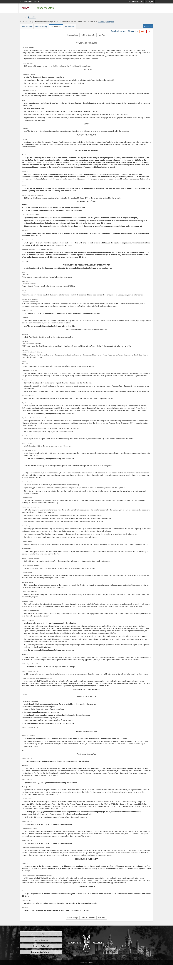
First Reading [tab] (27, 27)
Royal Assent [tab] (69, 27)
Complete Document (118, 31)
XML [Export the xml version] (142, 31)
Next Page (102, 35)
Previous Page (72, 35)
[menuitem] (136, 1)
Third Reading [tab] (56, 26)
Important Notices (86, 963)
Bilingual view (133, 31)
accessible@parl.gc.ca (106, 22)
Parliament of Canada (30, 2)
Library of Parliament (41, 946)
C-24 (32, 17)
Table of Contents (88, 35)
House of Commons (45, 8)
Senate (25, 8)
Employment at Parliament (41, 952)
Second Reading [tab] (41, 27)
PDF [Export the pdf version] (149, 31)
